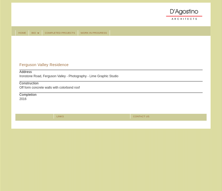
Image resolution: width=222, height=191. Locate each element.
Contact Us (141, 116)
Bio (35, 32)
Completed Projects (60, 32)
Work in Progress (94, 32)
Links (60, 116)
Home (22, 32)
